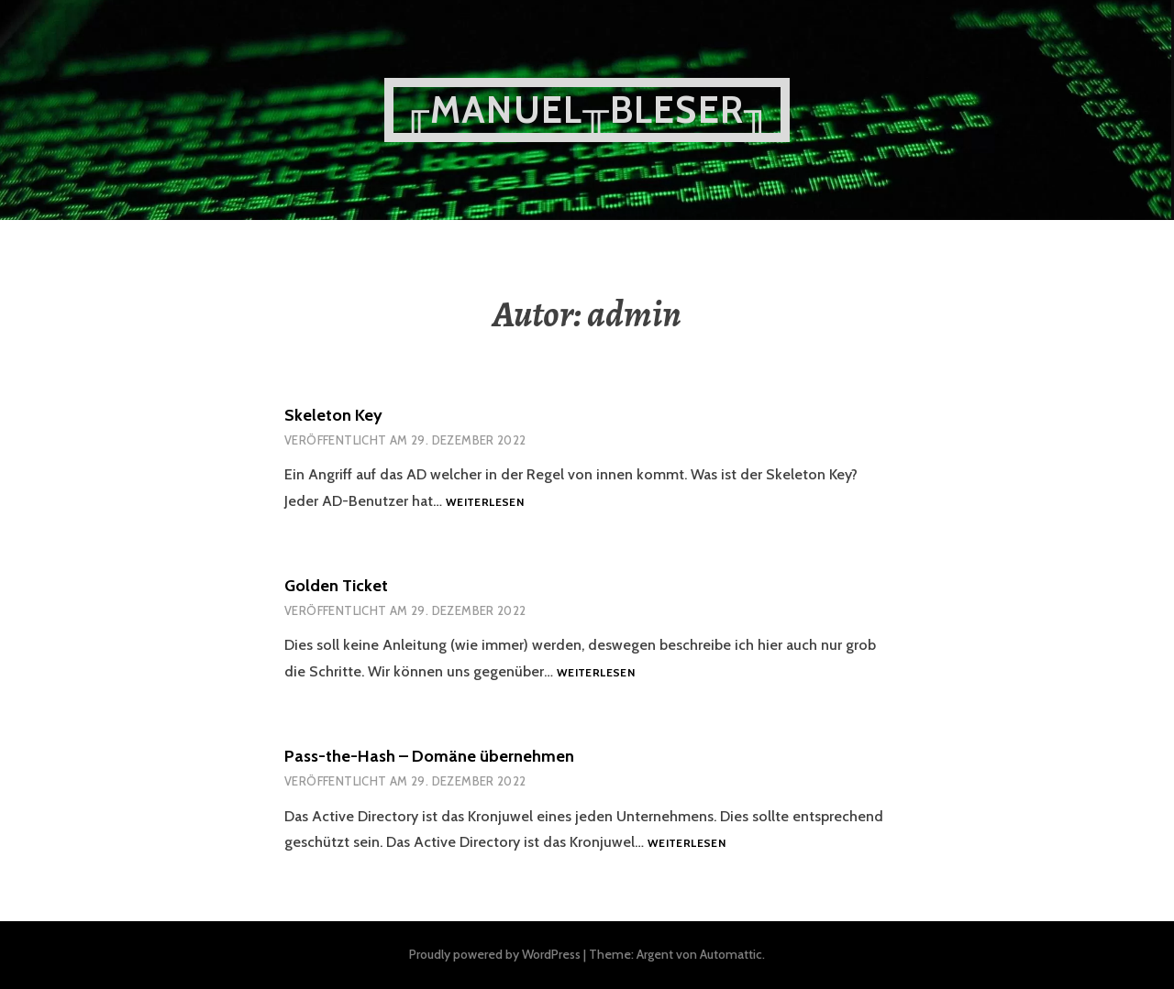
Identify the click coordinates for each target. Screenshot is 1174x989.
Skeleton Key (333, 415)
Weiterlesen (485, 503)
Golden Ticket (336, 586)
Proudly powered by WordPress (495, 954)
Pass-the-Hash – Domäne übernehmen (429, 756)
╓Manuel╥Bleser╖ (586, 109)
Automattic (731, 954)
